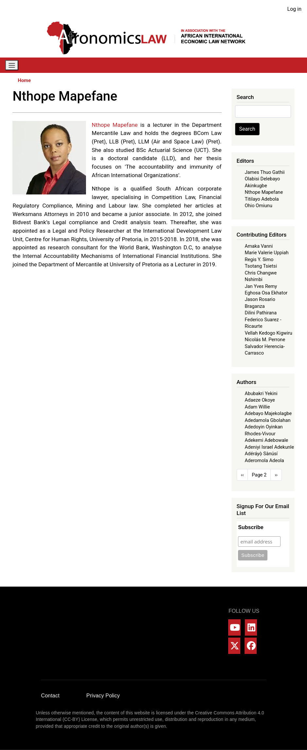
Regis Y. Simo (259, 259)
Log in (294, 9)
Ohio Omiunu (258, 205)
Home (24, 80)
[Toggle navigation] (11, 65)
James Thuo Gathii (265, 172)
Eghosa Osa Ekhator (266, 293)
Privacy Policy (103, 695)
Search (247, 129)
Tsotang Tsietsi (261, 266)
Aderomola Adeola (264, 460)
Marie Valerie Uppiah (267, 253)
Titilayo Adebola (262, 199)
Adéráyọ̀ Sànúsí (261, 454)
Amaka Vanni (259, 246)
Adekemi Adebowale (266, 440)
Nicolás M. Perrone (265, 339)
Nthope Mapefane (264, 192)
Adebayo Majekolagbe (268, 413)
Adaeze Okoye (260, 400)
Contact (50, 695)
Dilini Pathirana (261, 313)
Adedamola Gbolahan (268, 420)
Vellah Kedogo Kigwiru (268, 333)
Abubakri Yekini (261, 393)
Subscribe (250, 527)
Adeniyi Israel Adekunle (269, 447)
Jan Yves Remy (261, 286)
